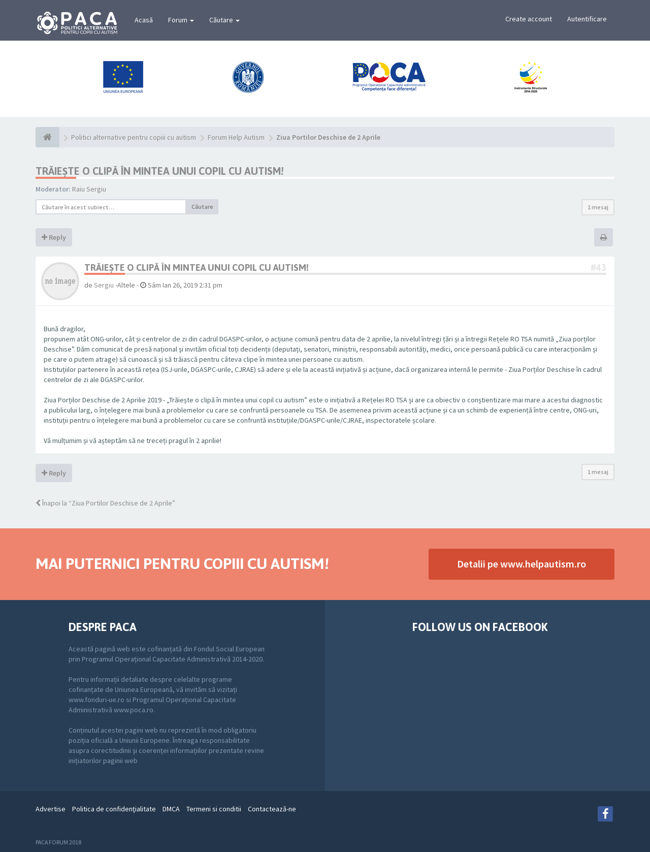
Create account (528, 18)
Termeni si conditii (213, 808)
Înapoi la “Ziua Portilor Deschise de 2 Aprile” (105, 503)
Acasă (144, 19)
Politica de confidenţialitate (114, 808)
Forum (181, 19)
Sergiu (104, 285)
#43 (598, 267)
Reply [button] (54, 237)
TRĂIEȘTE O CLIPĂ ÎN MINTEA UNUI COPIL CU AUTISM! (159, 171)
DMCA (171, 808)
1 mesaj (598, 207)
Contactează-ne (272, 808)
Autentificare (587, 18)
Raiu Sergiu (89, 189)
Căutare (224, 19)
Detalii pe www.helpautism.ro (521, 563)
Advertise (51, 808)
